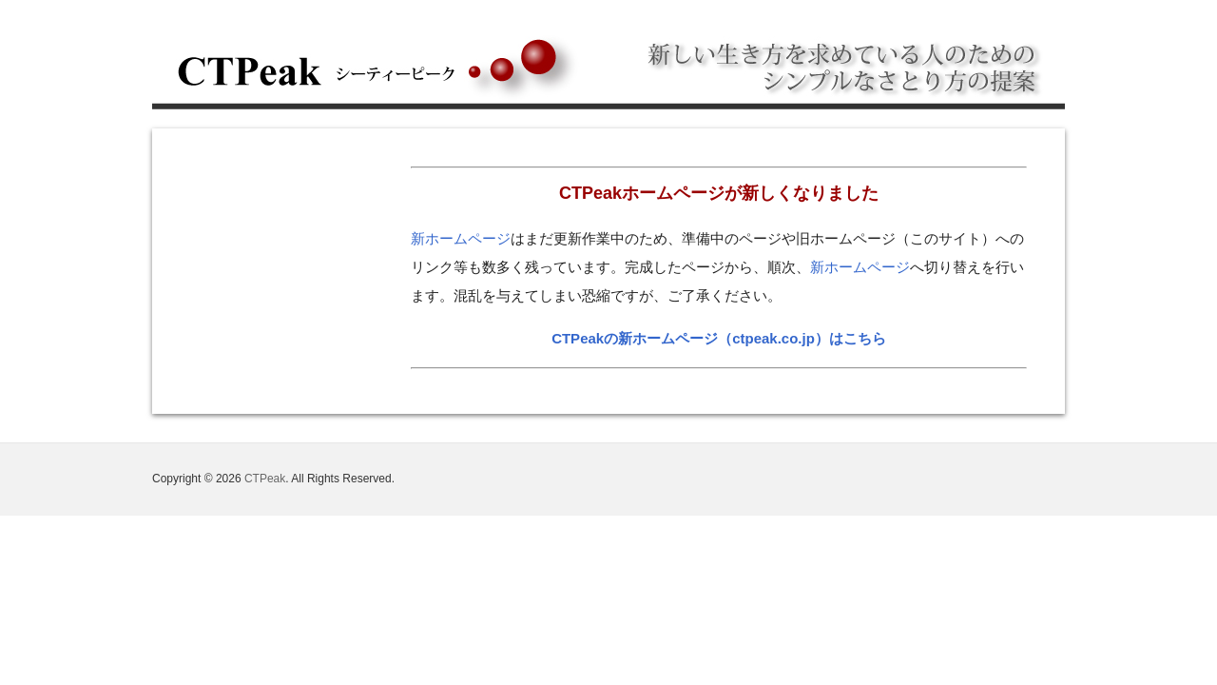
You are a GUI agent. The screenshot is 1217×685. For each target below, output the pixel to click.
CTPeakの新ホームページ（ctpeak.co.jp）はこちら (718, 338)
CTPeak (264, 478)
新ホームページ (461, 238)
